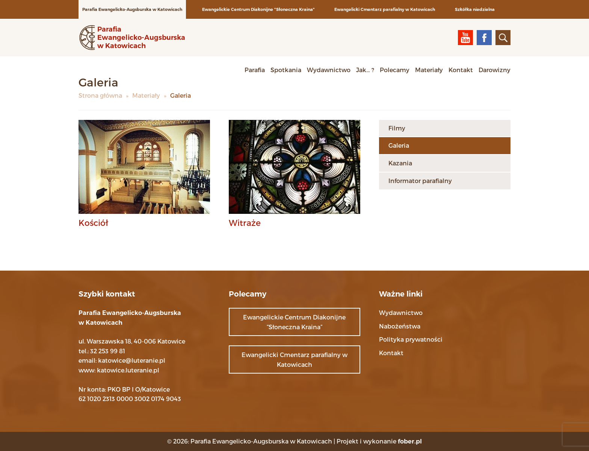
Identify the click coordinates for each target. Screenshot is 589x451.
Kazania (400, 162)
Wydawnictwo (328, 69)
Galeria (398, 145)
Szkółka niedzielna (475, 9)
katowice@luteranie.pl (131, 360)
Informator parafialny (420, 180)
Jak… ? (365, 69)
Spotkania (285, 69)
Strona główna (100, 95)
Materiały (429, 69)
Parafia (255, 69)
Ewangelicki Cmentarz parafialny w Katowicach (384, 9)
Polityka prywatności (411, 339)
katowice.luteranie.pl (128, 370)
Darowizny (494, 69)
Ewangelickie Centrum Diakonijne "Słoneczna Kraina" (258, 9)
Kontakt (461, 69)
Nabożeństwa (399, 326)
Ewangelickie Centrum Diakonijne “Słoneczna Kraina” (294, 321)
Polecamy (394, 69)
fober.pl (410, 441)
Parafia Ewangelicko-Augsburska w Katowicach (132, 9)
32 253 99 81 (107, 350)
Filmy (396, 128)
